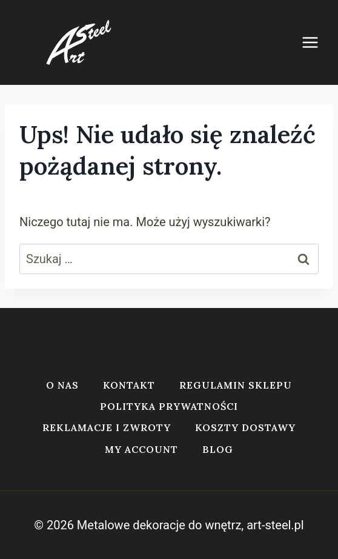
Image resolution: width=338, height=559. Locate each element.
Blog (217, 449)
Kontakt (129, 385)
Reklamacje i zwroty (106, 427)
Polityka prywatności (169, 406)
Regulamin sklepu (235, 385)
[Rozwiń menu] (316, 42)
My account (141, 449)
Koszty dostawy (245, 427)
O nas (62, 385)
